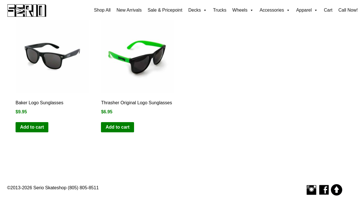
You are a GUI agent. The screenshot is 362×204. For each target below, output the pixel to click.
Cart (328, 10)
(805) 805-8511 (83, 187)
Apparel (307, 10)
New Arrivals (129, 10)
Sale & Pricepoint (165, 10)
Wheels (243, 10)
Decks (197, 10)
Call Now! (348, 10)
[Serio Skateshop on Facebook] (324, 189)
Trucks (219, 10)
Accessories (275, 10)
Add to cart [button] (32, 127)
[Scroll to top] (336, 189)
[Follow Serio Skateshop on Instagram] (311, 189)
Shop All (102, 10)
